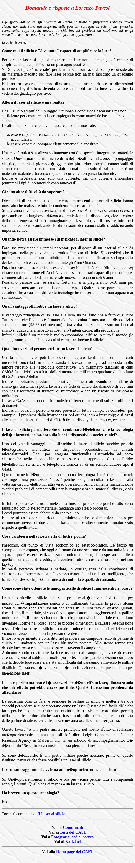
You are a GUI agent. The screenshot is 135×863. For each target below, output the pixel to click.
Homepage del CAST (74, 852)
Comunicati (73, 827)
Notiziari (73, 841)
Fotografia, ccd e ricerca (72, 837)
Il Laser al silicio (51, 814)
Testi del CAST (73, 832)
